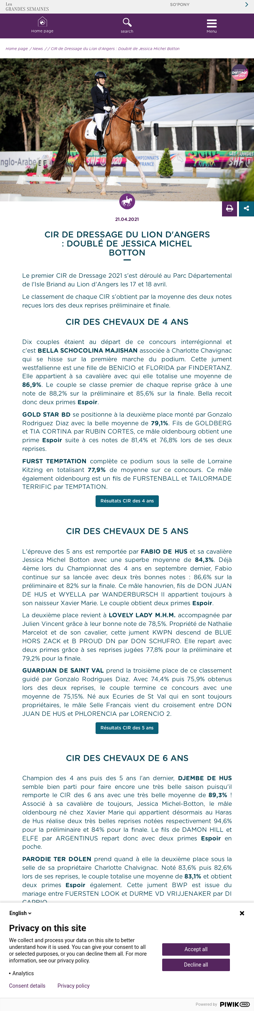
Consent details (27, 986)
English (21, 913)
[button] (127, 26)
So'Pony (180, 5)
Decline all (196, 965)
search (127, 25)
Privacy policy (74, 986)
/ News (36, 49)
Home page (42, 25)
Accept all (196, 949)
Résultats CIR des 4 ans (127, 501)
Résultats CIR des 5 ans (127, 728)
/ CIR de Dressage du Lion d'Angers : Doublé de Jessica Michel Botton (113, 49)
